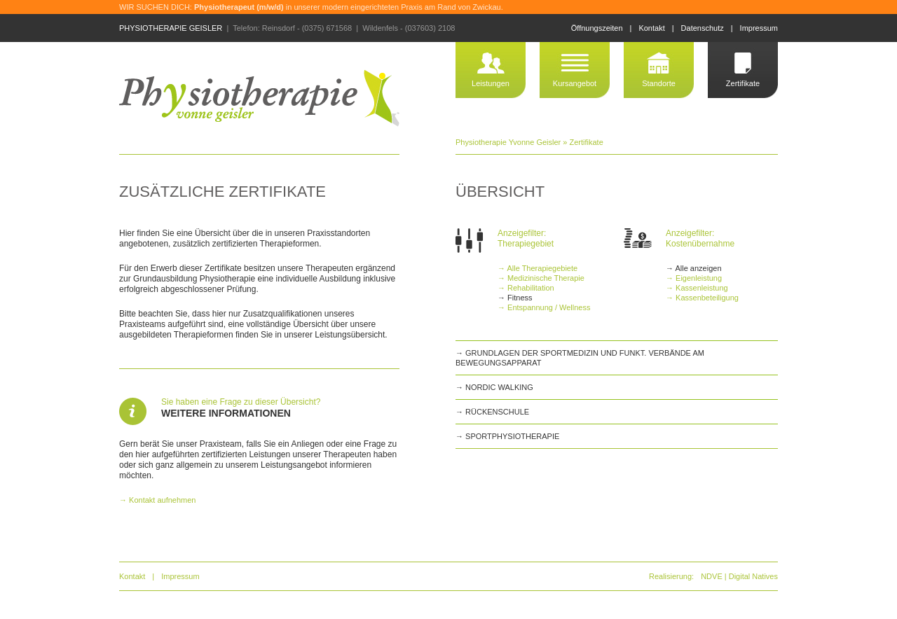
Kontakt (651, 28)
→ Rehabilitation (526, 288)
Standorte (659, 83)
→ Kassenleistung (697, 288)
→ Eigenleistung (694, 278)
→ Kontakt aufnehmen (157, 500)
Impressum (759, 28)
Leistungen (490, 83)
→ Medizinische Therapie (541, 278)
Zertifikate (743, 83)
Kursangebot (574, 83)
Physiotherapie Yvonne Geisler (508, 142)
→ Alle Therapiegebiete (537, 268)
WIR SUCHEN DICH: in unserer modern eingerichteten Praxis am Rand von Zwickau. (311, 7)
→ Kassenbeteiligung (702, 297)
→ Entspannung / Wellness (544, 307)
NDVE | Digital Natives (739, 576)
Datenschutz (702, 28)
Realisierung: (671, 576)
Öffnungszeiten (597, 28)
